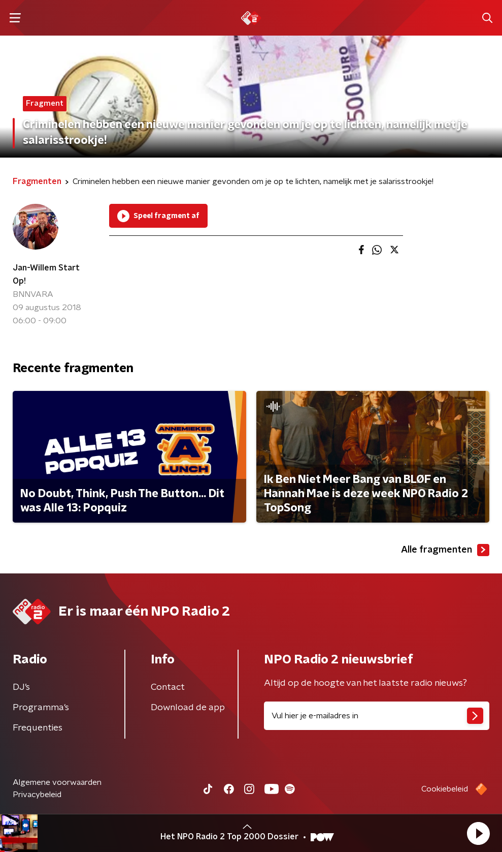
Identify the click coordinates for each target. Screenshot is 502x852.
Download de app (188, 707)
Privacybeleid (37, 794)
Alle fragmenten (445, 550)
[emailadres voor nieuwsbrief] (377, 716)
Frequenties (37, 728)
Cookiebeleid (444, 789)
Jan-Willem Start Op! (46, 274)
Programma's (41, 707)
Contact (168, 687)
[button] (478, 833)
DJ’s (21, 687)
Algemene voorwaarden (57, 782)
